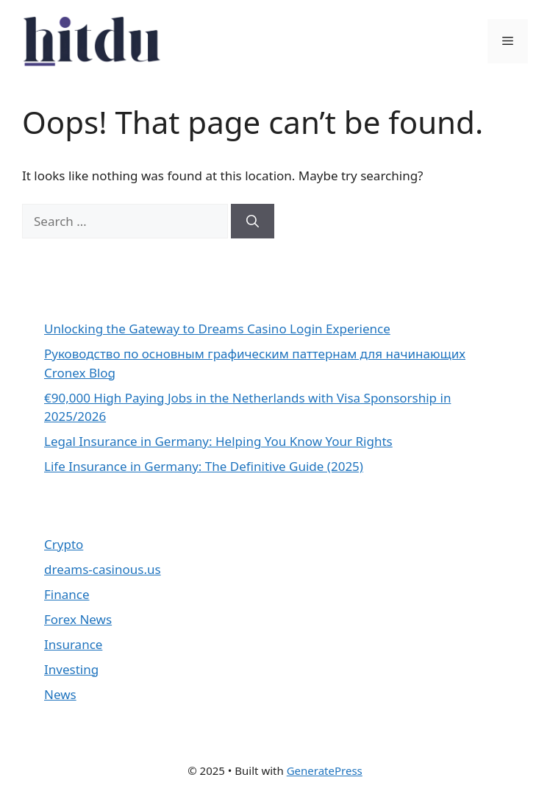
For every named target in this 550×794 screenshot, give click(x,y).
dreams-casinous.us (102, 569)
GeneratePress (324, 770)
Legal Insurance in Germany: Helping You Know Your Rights (218, 441)
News (60, 694)
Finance (67, 594)
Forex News (78, 619)
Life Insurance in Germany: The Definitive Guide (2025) (203, 466)
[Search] (252, 221)
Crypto (63, 544)
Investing (71, 669)
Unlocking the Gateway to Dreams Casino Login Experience (217, 328)
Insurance (73, 644)
